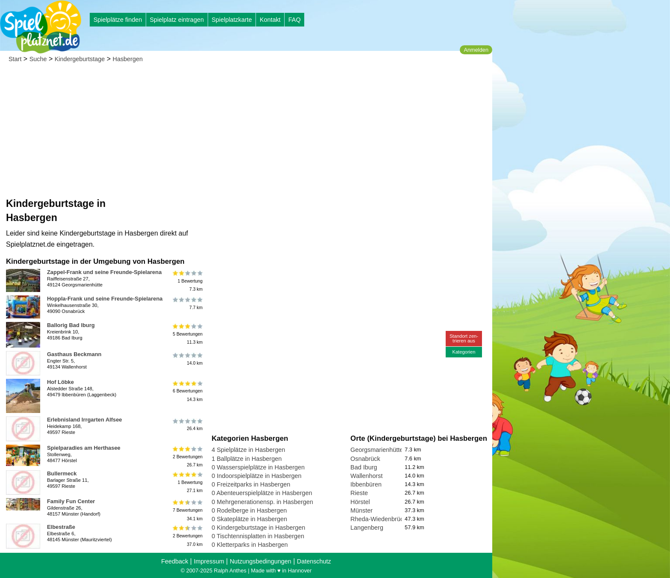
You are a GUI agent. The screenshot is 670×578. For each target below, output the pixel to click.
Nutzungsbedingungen (260, 561)
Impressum (209, 561)
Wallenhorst (366, 475)
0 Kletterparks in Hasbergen (250, 544)
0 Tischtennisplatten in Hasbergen (258, 536)
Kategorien (463, 351)
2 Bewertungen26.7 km (187, 456)
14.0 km (187, 359)
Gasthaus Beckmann (74, 354)
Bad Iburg (363, 467)
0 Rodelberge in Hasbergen (249, 510)
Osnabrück (365, 458)
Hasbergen (128, 59)
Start (15, 59)
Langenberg (366, 527)
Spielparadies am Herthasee (83, 448)
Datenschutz (314, 561)
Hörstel (360, 501)
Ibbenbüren (366, 484)
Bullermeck (61, 473)
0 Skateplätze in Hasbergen (249, 519)
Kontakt (270, 19)
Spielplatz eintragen (176, 19)
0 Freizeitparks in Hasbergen (251, 484)
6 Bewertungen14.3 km (187, 390)
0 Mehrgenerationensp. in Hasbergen (262, 501)
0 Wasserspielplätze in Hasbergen (258, 467)
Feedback (174, 561)
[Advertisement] (246, 132)
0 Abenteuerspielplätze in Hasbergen (262, 493)
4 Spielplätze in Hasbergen (248, 449)
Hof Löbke (60, 382)
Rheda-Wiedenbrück (378, 519)
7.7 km (187, 303)
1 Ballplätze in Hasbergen (247, 458)
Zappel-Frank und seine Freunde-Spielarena (104, 272)
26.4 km (187, 424)
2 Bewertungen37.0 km (187, 535)
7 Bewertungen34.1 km (187, 510)
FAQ (294, 19)
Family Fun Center (71, 501)
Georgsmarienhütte (376, 449)
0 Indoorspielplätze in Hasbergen (256, 475)
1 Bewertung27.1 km (187, 482)
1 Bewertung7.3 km (187, 281)
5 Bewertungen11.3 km (187, 334)
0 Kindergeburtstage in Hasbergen (258, 527)
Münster (361, 510)
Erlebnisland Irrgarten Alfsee (84, 419)
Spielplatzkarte (232, 19)
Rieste (359, 493)
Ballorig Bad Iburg (71, 325)
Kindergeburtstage (80, 59)
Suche (38, 59)
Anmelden (476, 50)
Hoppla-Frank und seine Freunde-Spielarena (104, 298)
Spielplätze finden (118, 19)
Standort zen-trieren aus (464, 338)
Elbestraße (61, 527)
